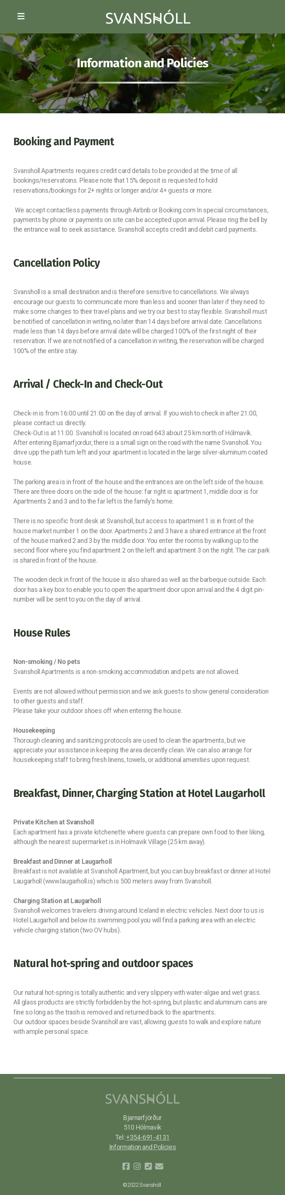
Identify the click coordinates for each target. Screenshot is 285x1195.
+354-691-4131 (148, 1137)
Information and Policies (142, 1147)
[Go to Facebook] (125, 1166)
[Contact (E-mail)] (159, 1166)
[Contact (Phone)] (148, 1166)
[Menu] (20, 16)
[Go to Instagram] (136, 1166)
